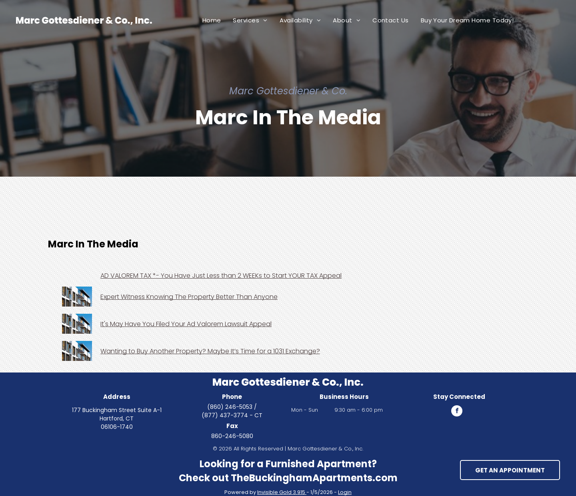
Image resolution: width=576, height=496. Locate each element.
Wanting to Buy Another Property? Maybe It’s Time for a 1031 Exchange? (210, 351)
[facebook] (456, 411)
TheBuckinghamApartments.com (314, 477)
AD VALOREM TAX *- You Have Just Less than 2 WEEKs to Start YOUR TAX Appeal (221, 275)
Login (345, 492)
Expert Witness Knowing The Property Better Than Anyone (189, 296)
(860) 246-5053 (229, 407)
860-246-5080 (232, 436)
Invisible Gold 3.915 (281, 492)
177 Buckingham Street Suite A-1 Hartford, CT (117, 414)
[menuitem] (211, 20)
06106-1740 (117, 427)
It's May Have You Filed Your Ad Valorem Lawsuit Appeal (186, 324)
